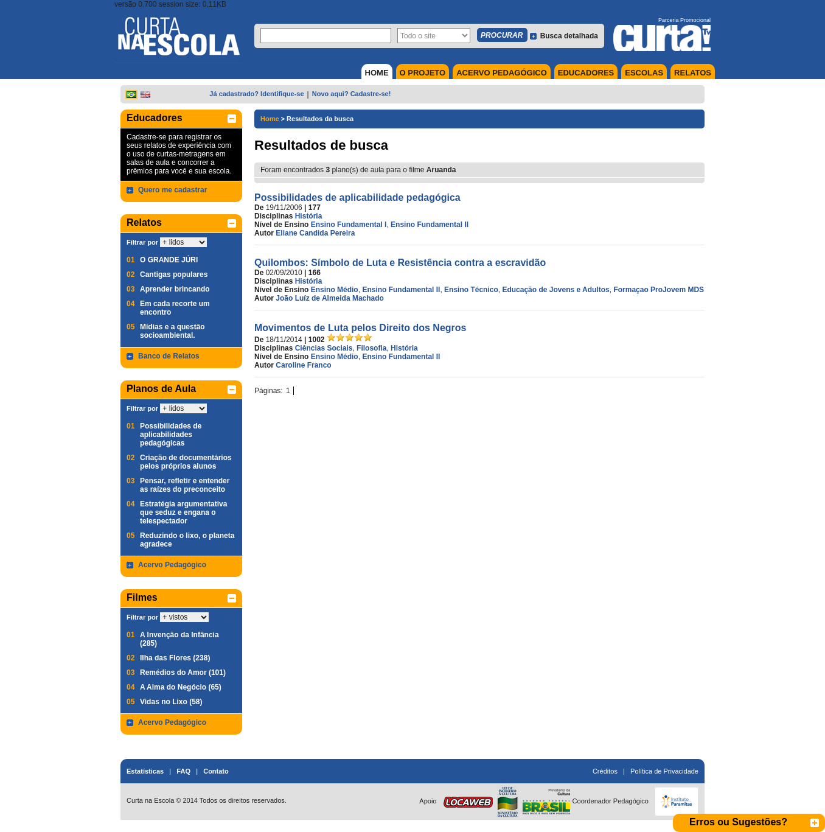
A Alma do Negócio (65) (180, 687)
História (308, 216)
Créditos (605, 771)
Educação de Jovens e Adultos (555, 289)
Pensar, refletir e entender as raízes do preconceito (184, 485)
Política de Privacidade (664, 771)
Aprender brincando (175, 289)
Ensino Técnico (471, 289)
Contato (216, 771)
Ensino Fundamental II (429, 224)
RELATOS (692, 72)
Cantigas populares (173, 274)
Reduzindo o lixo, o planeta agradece (187, 539)
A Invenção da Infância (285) (179, 639)
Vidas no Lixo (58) (171, 701)
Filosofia (371, 348)
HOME (377, 72)
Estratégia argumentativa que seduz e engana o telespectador (183, 512)
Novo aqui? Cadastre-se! (351, 93)
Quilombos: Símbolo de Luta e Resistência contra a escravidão (400, 262)
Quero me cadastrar (172, 190)
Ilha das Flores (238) (175, 658)
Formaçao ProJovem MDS (658, 289)
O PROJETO (423, 72)
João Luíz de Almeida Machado (330, 298)
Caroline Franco (303, 365)
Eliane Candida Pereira (315, 233)
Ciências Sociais (324, 348)
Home (269, 118)
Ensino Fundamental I (349, 224)
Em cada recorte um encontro (175, 307)
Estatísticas (145, 771)
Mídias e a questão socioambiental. (172, 331)
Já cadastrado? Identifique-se (256, 93)
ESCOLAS (644, 72)
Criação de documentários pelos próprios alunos (186, 461)
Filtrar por (142, 242)
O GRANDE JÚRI (169, 260)
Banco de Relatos (169, 356)
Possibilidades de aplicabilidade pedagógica (357, 197)
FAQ (183, 771)
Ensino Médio (334, 289)
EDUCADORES (586, 72)
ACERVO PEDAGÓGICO (501, 72)
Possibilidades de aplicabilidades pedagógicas (170, 434)
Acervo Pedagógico (172, 565)
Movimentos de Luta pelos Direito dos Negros (360, 328)
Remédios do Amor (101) (183, 672)
